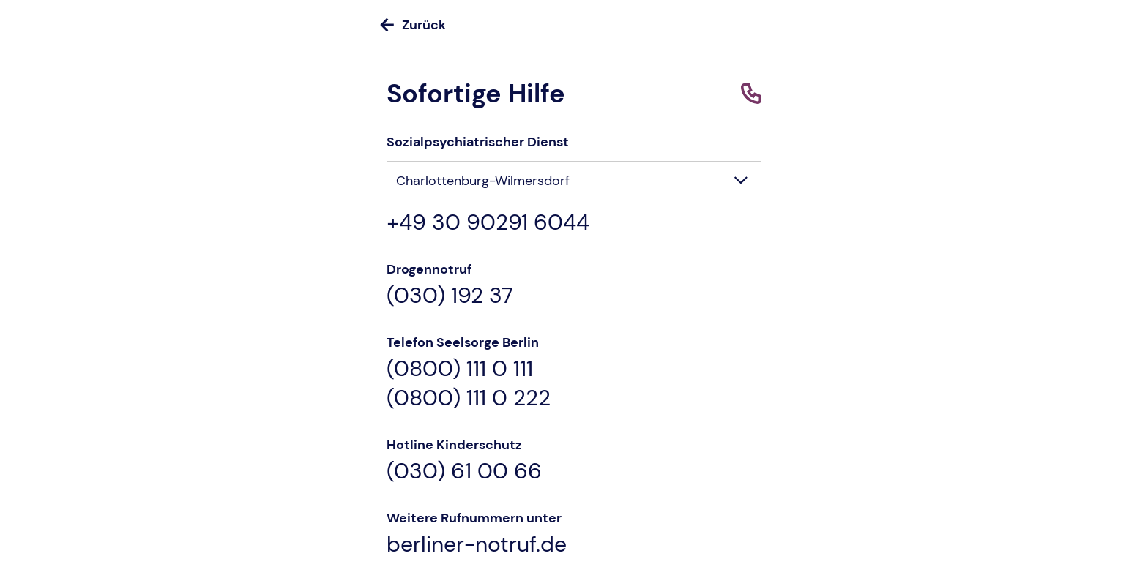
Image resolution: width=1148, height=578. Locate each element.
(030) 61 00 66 (464, 471)
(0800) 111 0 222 (469, 398)
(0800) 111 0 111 (460, 369)
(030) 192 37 (450, 295)
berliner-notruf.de (477, 544)
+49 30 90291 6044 (488, 222)
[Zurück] (574, 25)
